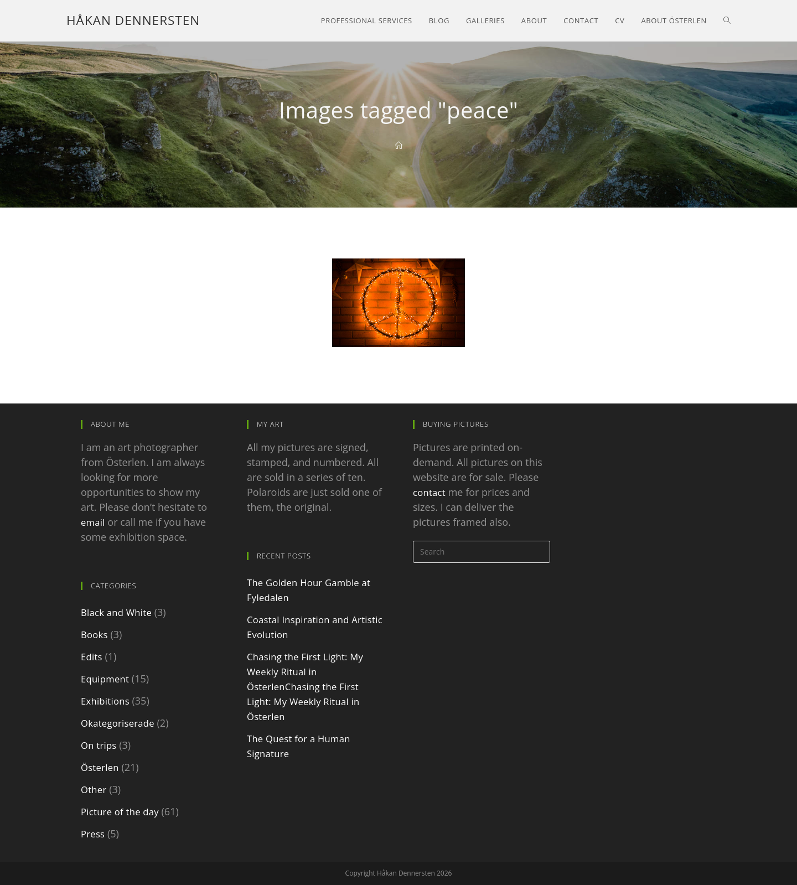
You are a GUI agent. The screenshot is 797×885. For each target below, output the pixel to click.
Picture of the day (121, 811)
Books (95, 634)
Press (93, 833)
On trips (99, 745)
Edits (92, 656)
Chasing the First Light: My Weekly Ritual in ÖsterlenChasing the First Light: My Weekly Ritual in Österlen (308, 686)
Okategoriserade (119, 722)
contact (430, 492)
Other (94, 789)
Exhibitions (106, 700)
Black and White (118, 612)
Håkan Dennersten (131, 20)
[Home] (398, 146)
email (93, 522)
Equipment (106, 678)
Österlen (101, 767)
